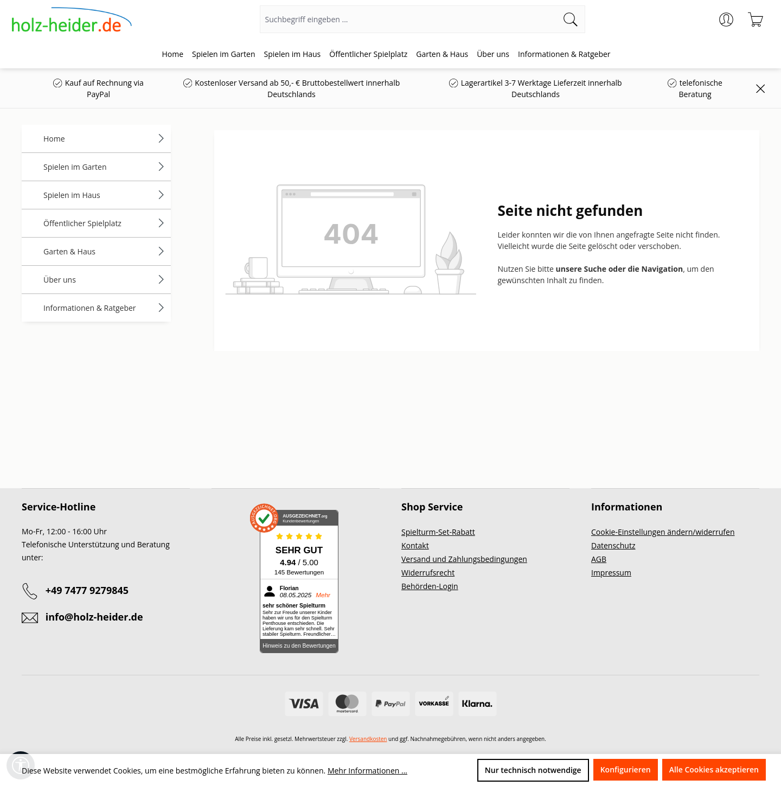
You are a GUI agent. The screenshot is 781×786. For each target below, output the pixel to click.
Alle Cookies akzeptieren (714, 769)
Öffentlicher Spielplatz (104, 223)
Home (104, 138)
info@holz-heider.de (94, 616)
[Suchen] (570, 19)
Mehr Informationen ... (367, 770)
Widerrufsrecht (427, 572)
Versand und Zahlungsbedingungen (464, 559)
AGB (598, 559)
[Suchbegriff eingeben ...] (408, 19)
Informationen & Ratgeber (104, 308)
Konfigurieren (625, 769)
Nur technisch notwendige (533, 770)
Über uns (104, 279)
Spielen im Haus (104, 195)
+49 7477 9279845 (87, 590)
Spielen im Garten (104, 167)
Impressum (611, 572)
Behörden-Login (429, 586)
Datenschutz (613, 545)
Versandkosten (368, 739)
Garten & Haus (104, 251)
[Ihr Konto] (726, 19)
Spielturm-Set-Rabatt (438, 532)
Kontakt (415, 545)
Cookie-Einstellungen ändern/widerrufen (663, 532)
